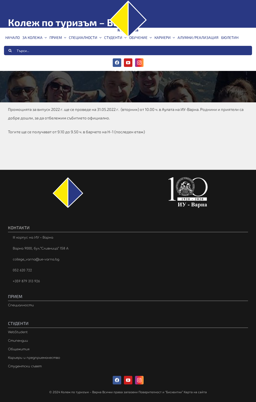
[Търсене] (10, 50)
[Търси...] (128, 50)
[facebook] (117, 62)
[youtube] (128, 62)
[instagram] (139, 62)
